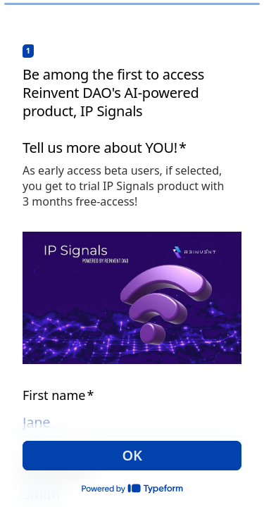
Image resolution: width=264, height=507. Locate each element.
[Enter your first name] (132, 422)
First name (58, 395)
